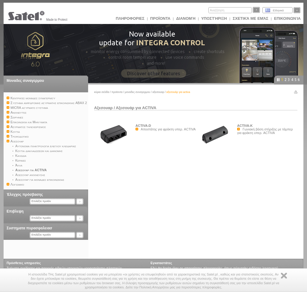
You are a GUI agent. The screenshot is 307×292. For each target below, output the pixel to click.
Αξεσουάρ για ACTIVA (136, 108)
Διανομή (185, 18)
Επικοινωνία (287, 18)
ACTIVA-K (245, 125)
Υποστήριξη (214, 18)
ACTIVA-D (143, 125)
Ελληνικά (278, 10)
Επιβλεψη (15, 211)
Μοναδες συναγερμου (25, 81)
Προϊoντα (160, 18)
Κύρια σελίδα (101, 92)
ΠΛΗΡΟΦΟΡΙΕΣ (130, 18)
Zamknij (284, 276)
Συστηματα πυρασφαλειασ (29, 228)
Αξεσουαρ (158, 92)
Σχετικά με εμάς (250, 18)
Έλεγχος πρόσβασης (25, 194)
